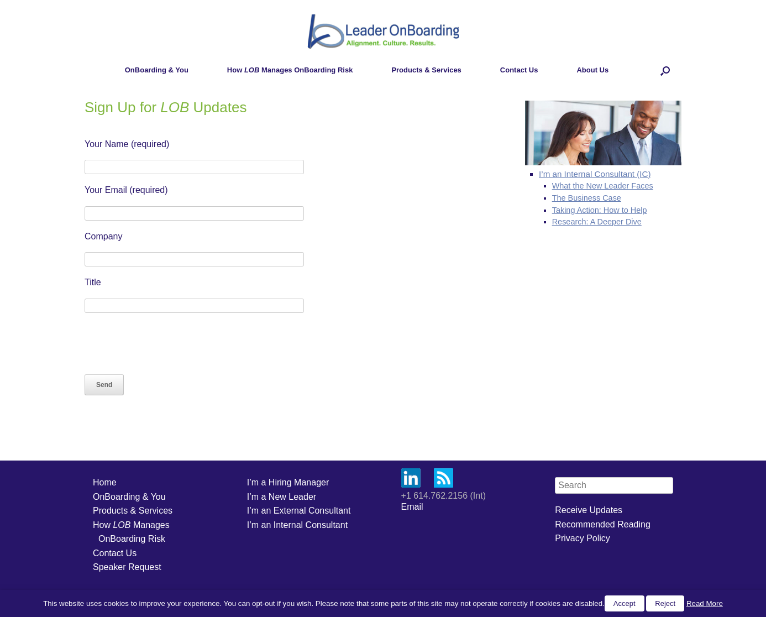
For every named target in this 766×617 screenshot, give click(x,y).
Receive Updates (588, 510)
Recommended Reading (602, 524)
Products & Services (426, 70)
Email (412, 506)
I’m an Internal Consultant (297, 525)
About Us (592, 70)
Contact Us (519, 70)
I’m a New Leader (281, 496)
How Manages (131, 525)
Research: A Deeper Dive (597, 221)
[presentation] (169, 343)
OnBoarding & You (156, 70)
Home (105, 482)
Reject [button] (665, 603)
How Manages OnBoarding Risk (290, 70)
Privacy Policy (582, 538)
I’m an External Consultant (299, 510)
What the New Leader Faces (602, 185)
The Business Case (586, 198)
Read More (704, 603)
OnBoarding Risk (131, 538)
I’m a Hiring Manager (288, 482)
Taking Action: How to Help (599, 210)
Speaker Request (127, 567)
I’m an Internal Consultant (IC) (595, 174)
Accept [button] (624, 603)
